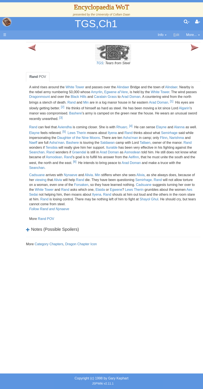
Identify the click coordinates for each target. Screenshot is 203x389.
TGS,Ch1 (96, 23)
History (25, 105)
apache (7, 22)
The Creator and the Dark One (30, 76)
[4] (151, 129)
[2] (176, 106)
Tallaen (94, 151)
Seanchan (169, 156)
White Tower (95, 87)
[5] (108, 135)
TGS (110, 63)
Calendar (27, 110)
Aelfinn (154, 166)
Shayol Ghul (145, 213)
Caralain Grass (178, 96)
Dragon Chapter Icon (101, 257)
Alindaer (143, 87)
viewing (88, 188)
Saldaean (57, 151)
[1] (119, 106)
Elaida (62, 203)
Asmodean (126, 161)
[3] (91, 121)
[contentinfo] (162, 35)
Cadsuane (57, 184)
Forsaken (160, 193)
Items (24, 241)
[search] (186, 22)
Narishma (103, 146)
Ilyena (156, 137)
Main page (20, 44)
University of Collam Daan (113, 14)
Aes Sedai (156, 203)
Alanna (55, 137)
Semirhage (66, 141)
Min (177, 101)
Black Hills (152, 96)
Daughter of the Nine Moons (140, 141)
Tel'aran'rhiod (30, 260)
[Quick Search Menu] (186, 22)
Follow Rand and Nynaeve (70, 222)
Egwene (78, 203)
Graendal (73, 161)
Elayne (182, 131)
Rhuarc (142, 131)
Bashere (78, 117)
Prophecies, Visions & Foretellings (29, 251)
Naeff (122, 146)
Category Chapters (69, 257)
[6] (117, 170)
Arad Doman (59, 101)
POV (58, 76)
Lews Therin (121, 137)
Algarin (152, 112)
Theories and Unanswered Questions (30, 270)
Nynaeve (91, 184)
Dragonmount (112, 96)
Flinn (90, 146)
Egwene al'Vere (166, 92)
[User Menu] (197, 22)
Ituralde (81, 156)
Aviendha (85, 131)
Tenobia (164, 151)
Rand (163, 101)
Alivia (109, 184)
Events (25, 115)
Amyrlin (146, 92)
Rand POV (66, 232)
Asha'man (57, 146)
